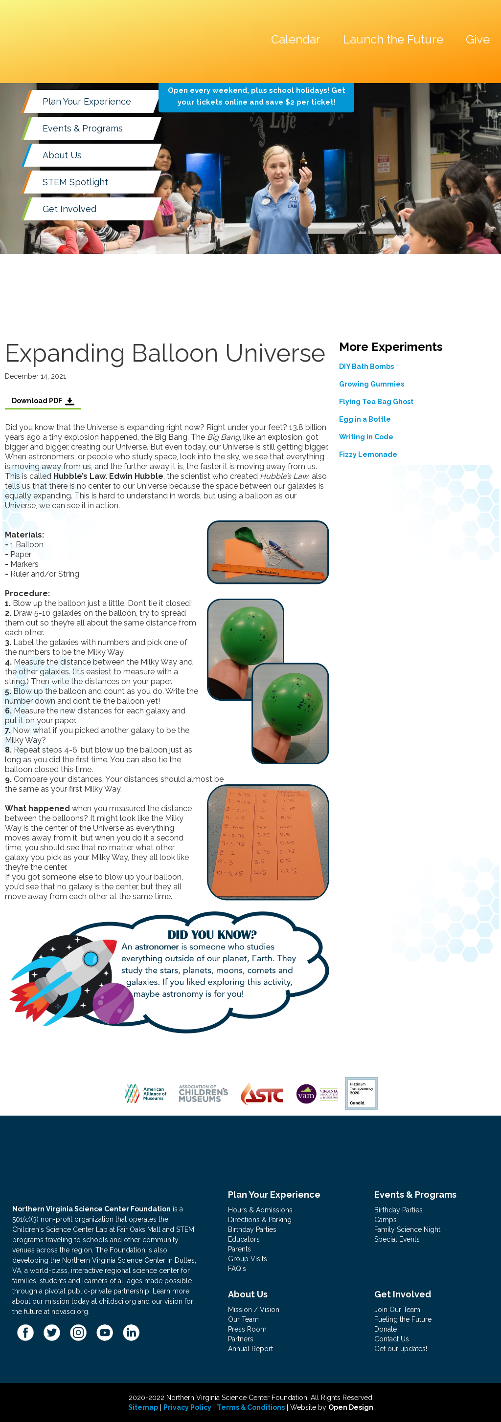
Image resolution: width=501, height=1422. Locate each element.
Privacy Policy (187, 1407)
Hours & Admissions (260, 1210)
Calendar (295, 39)
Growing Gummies (371, 384)
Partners (240, 1339)
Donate (385, 1329)
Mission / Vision (253, 1310)
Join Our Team (397, 1310)
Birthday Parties (252, 1229)
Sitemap (143, 1407)
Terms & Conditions (251, 1407)
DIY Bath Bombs (366, 366)
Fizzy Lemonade (368, 454)
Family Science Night (407, 1229)
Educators (244, 1239)
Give (478, 39)
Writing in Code (366, 437)
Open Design (350, 1407)
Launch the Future (393, 39)
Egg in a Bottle (365, 419)
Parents (239, 1249)
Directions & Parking (260, 1220)
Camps (385, 1220)
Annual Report (250, 1349)
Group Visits (247, 1259)
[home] (75, 17)
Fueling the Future (403, 1319)
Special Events (397, 1239)
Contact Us (391, 1339)
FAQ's (237, 1268)
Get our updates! (400, 1349)
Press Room (247, 1329)
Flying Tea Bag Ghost (376, 402)
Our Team (243, 1319)
